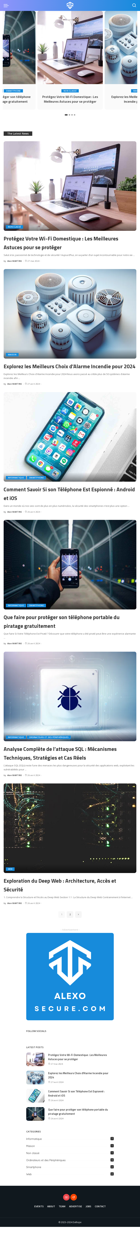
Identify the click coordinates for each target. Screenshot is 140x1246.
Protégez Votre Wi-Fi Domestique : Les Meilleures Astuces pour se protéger (70, 99)
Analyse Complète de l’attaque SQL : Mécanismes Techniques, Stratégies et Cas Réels (70, 767)
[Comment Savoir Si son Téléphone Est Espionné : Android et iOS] (70, 447)
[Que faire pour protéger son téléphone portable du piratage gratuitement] (70, 575)
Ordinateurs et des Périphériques (49, 747)
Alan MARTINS (14, 262)
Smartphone (13, 89)
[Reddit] (73, 1216)
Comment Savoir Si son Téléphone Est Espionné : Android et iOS (62, 503)
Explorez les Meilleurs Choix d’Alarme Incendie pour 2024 (62, 372)
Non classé (70, 89)
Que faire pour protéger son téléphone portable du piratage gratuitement (63, 631)
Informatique (16, 488)
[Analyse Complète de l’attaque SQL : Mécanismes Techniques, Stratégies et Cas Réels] (70, 707)
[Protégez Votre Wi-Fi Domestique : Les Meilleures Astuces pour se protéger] (70, 47)
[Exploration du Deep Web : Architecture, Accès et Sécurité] (70, 847)
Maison (12, 356)
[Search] (134, 5)
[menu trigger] (7, 5)
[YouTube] (66, 1216)
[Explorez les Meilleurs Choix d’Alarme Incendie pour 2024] (70, 315)
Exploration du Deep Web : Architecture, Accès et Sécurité (66, 903)
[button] (66, 116)
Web (10, 888)
